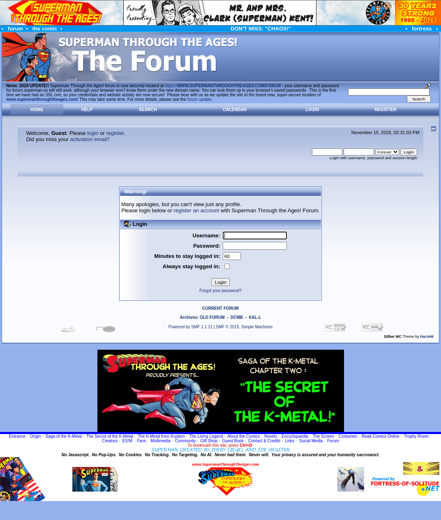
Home (36, 109)
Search (148, 109)
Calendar (235, 109)
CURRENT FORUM (220, 308)
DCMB (237, 317)
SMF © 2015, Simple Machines (244, 327)
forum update (199, 99)
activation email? (90, 139)
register (115, 133)
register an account (196, 210)
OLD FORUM (212, 317)
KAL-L (255, 317)
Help (87, 109)
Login (312, 109)
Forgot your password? (220, 290)
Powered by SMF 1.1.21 (190, 327)
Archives (188, 317)
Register (385, 109)
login (92, 133)
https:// (223, 86)
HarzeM (426, 336)
